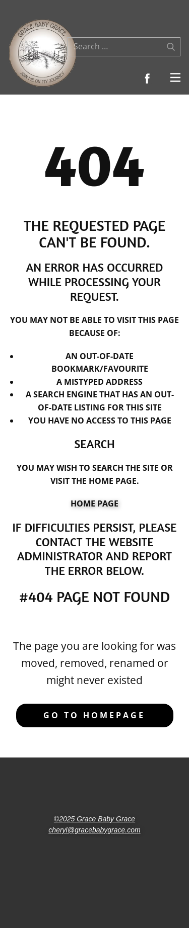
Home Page (94, 503)
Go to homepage (94, 715)
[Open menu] (175, 77)
